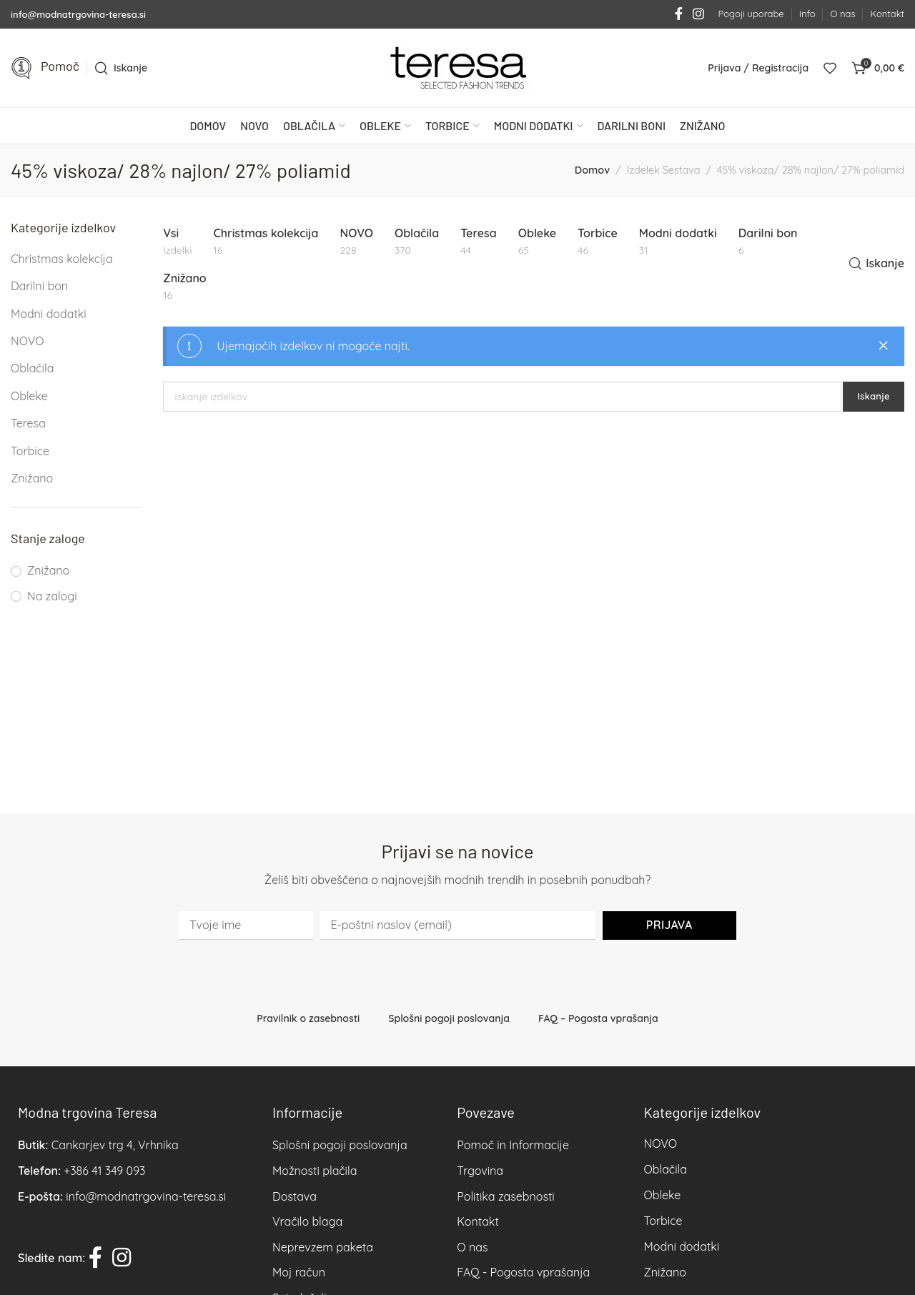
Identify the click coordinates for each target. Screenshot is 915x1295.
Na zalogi (52, 596)
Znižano (32, 478)
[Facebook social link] (679, 14)
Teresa (28, 423)
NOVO (27, 341)
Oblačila (32, 368)
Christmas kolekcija (62, 259)
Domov (592, 170)
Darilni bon (39, 286)
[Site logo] (457, 68)
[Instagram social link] (698, 14)
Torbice (30, 451)
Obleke (29, 396)
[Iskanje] (120, 68)
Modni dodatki (48, 314)
